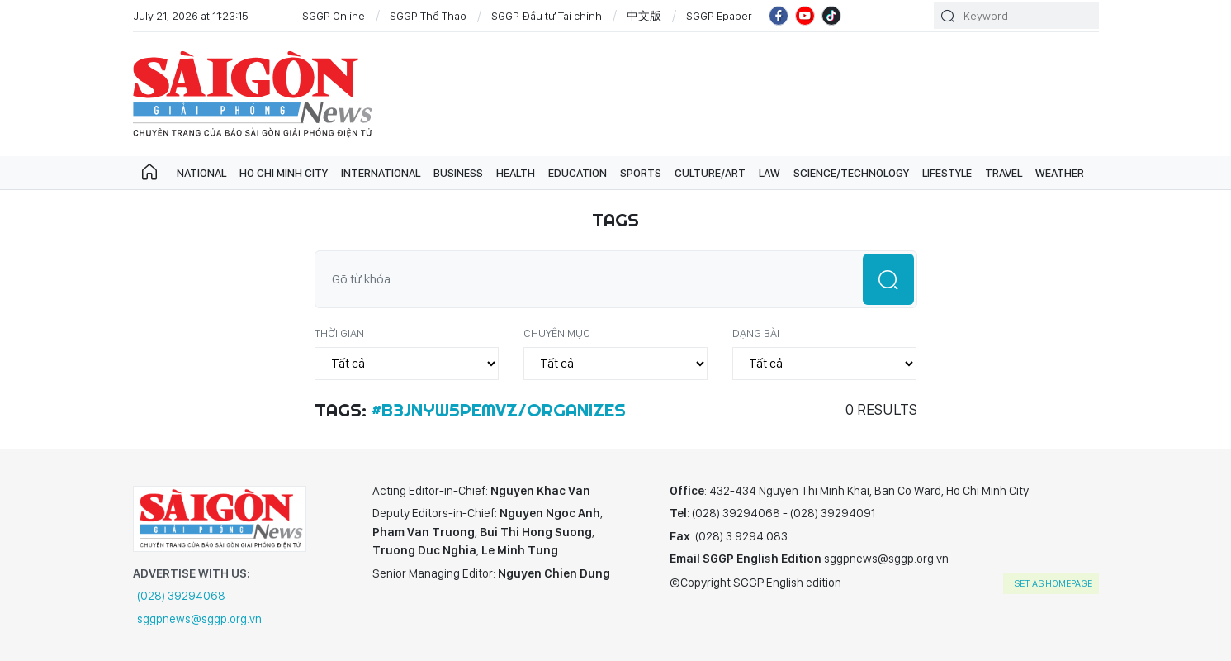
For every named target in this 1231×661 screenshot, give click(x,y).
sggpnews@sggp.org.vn (199, 618)
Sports (640, 172)
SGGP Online (333, 15)
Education (577, 172)
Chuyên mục (556, 333)
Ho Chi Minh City (283, 172)
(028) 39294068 (181, 595)
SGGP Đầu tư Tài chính (546, 15)
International (380, 172)
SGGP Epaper (719, 15)
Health (515, 172)
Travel (1003, 172)
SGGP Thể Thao (428, 15)
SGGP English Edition (252, 94)
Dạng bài (755, 333)
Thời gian (339, 333)
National (201, 172)
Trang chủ (149, 172)
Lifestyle (947, 172)
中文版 (644, 15)
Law (769, 172)
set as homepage (1053, 583)
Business (458, 172)
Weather (1059, 172)
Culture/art (710, 172)
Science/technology (851, 172)
